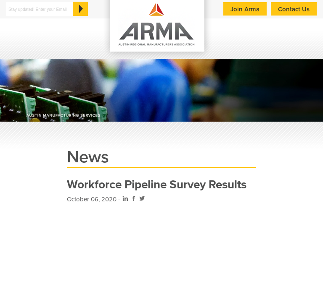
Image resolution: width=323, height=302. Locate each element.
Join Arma (244, 9)
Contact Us (294, 9)
